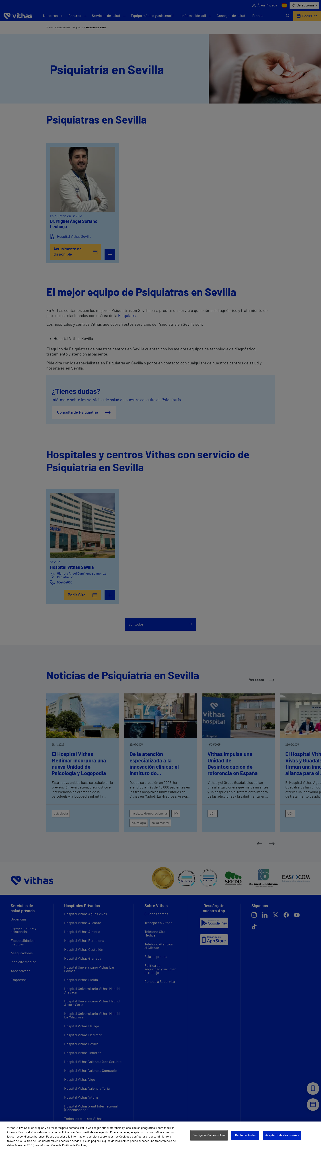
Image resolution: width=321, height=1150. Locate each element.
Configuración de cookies (209, 1135)
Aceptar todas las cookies (282, 1135)
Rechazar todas (245, 1135)
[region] (160, 1136)
